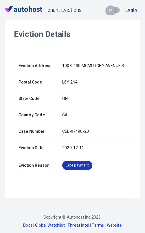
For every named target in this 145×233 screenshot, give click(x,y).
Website (114, 225)
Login (131, 10)
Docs (27, 225)
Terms (98, 225)
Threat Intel (78, 225)
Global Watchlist (50, 225)
